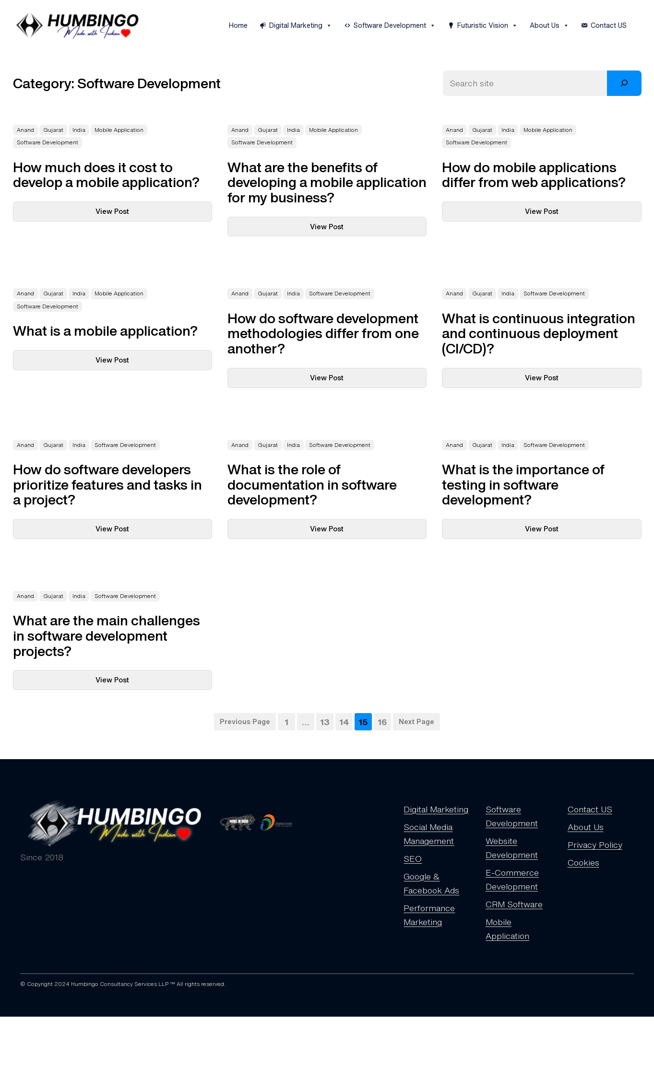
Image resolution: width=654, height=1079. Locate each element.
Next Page (416, 721)
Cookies (583, 862)
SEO (413, 858)
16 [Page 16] (382, 721)
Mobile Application (119, 130)
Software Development (395, 25)
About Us (549, 25)
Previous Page (245, 721)
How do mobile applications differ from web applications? (534, 175)
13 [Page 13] (325, 721)
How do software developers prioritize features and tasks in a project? (107, 484)
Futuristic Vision (487, 25)
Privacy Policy (595, 844)
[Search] (624, 83)
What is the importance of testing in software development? (523, 484)
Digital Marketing (300, 25)
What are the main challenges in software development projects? (106, 635)
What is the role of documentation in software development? (312, 484)
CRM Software (514, 904)
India (78, 130)
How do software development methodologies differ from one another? (323, 333)
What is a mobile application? (105, 331)
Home (238, 25)
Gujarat (53, 130)
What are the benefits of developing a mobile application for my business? (327, 182)
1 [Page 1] (286, 721)
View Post (133, 213)
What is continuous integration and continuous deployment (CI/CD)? (538, 333)
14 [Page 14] (344, 721)
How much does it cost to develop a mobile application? (106, 175)
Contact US (609, 25)
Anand (25, 130)
